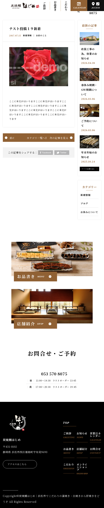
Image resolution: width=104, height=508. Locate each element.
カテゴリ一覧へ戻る (39, 138)
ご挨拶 (44, 6)
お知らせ (82, 434)
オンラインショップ (82, 468)
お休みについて (89, 212)
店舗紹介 (82, 450)
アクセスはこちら (17, 464)
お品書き (55, 5)
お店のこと (41, 35)
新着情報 (27, 35)
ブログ (84, 203)
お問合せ (95, 450)
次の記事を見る (59, 138)
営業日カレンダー (95, 436)
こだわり (66, 5)
